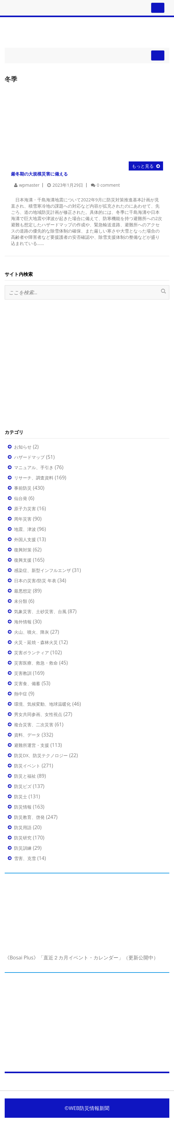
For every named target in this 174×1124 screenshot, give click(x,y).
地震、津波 (25, 529)
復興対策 (23, 550)
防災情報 (23, 807)
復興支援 (23, 560)
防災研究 (23, 838)
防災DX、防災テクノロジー (41, 755)
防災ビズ (23, 786)
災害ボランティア (31, 653)
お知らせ (23, 447)
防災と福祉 (25, 776)
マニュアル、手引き (33, 467)
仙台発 (20, 498)
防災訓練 (23, 848)
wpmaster (29, 185)
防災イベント (27, 766)
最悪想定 (23, 591)
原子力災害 (25, 509)
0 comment (108, 185)
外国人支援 (25, 539)
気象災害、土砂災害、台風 (40, 611)
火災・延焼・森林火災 (36, 642)
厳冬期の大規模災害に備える (39, 174)
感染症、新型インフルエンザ (42, 570)
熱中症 (20, 694)
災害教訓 (23, 673)
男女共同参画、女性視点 (38, 714)
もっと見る (143, 166)
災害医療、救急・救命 (36, 663)
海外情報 (23, 622)
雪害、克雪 (25, 858)
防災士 (20, 797)
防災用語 (23, 827)
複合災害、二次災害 (33, 725)
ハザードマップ (29, 457)
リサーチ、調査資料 (33, 478)
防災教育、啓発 (29, 817)
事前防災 (23, 488)
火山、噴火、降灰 (31, 632)
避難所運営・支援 (31, 745)
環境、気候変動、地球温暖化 (42, 704)
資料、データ (27, 735)
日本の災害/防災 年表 (35, 581)
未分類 (20, 601)
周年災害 (23, 519)
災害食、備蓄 (27, 683)
